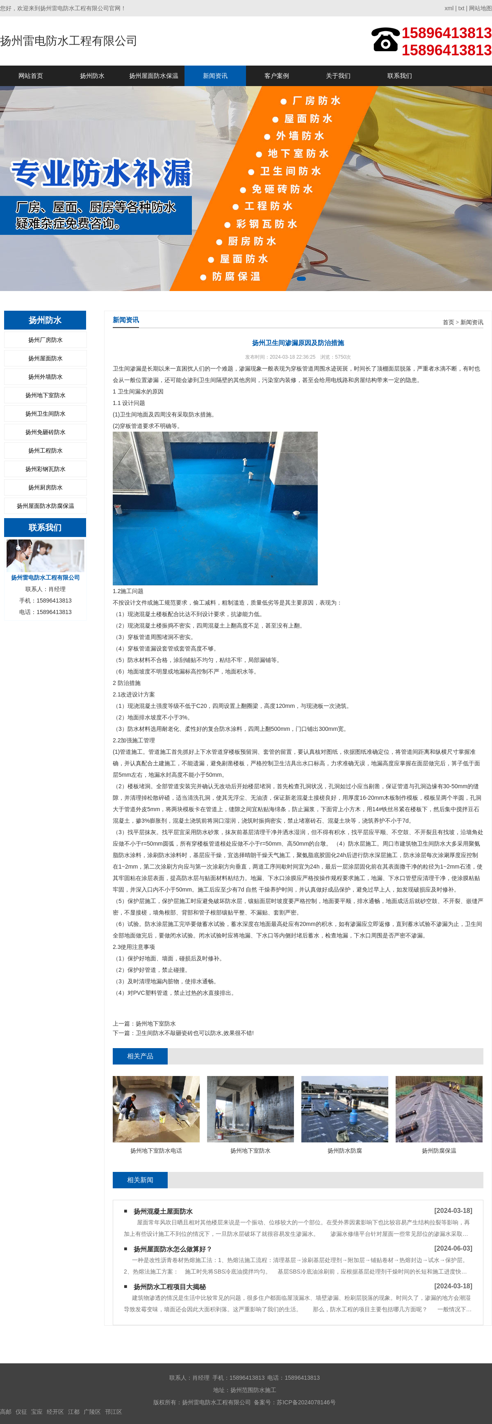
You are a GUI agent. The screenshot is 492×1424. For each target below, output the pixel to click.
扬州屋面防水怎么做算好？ (173, 1249)
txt (461, 8)
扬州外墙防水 (45, 376)
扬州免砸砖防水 (45, 432)
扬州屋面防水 (45, 358)
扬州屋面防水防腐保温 (45, 506)
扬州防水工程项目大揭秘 (170, 1286)
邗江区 (113, 1411)
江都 (74, 1411)
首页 (448, 322)
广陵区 (92, 1411)
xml (449, 8)
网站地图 (480, 8)
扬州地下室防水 (45, 395)
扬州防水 (92, 75)
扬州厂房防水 (45, 340)
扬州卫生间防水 (45, 413)
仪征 (21, 1411)
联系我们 (399, 75)
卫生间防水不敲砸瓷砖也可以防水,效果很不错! (195, 1033)
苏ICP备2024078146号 (306, 1402)
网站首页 (30, 75)
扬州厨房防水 (45, 487)
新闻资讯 (215, 75)
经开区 (55, 1411)
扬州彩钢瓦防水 (45, 469)
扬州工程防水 (45, 450)
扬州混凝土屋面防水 (163, 1211)
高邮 (5, 1411)
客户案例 (276, 75)
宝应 (37, 1411)
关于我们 (338, 75)
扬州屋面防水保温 (153, 75)
